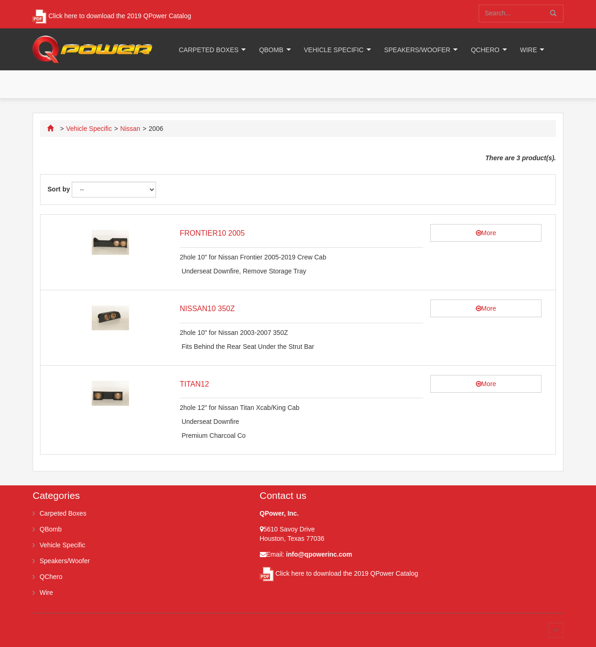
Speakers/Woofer (417, 50)
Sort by (58, 189)
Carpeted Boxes (208, 50)
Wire (528, 50)
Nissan (130, 128)
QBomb (271, 50)
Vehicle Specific (334, 50)
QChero (485, 50)
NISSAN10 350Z (207, 309)
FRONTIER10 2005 (212, 233)
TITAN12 (194, 384)
